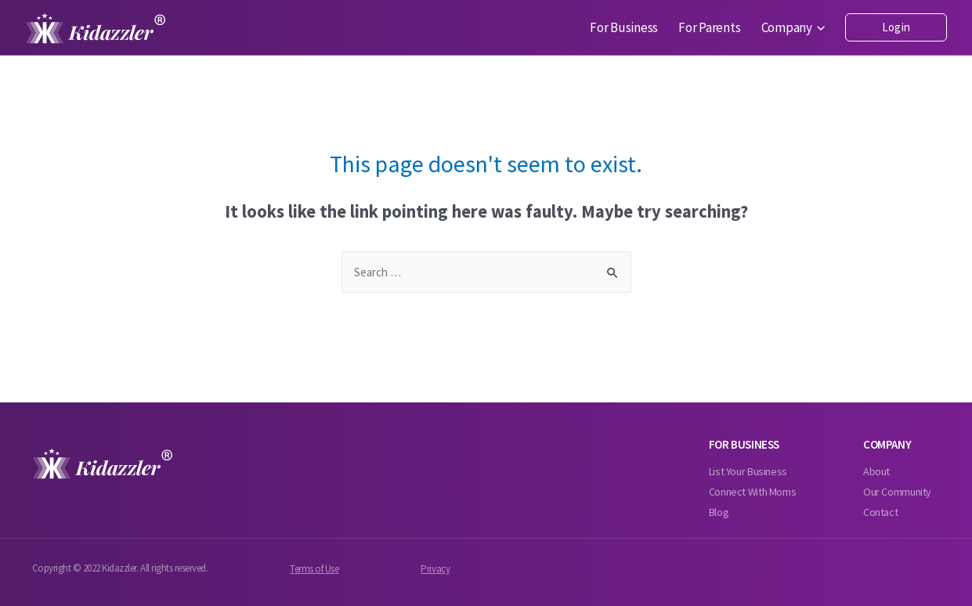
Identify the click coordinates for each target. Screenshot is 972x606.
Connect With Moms (753, 492)
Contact (880, 512)
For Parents (709, 28)
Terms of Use (314, 568)
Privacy (435, 568)
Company (793, 28)
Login (896, 27)
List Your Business (748, 471)
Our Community (897, 492)
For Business (624, 28)
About (876, 471)
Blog (719, 512)
